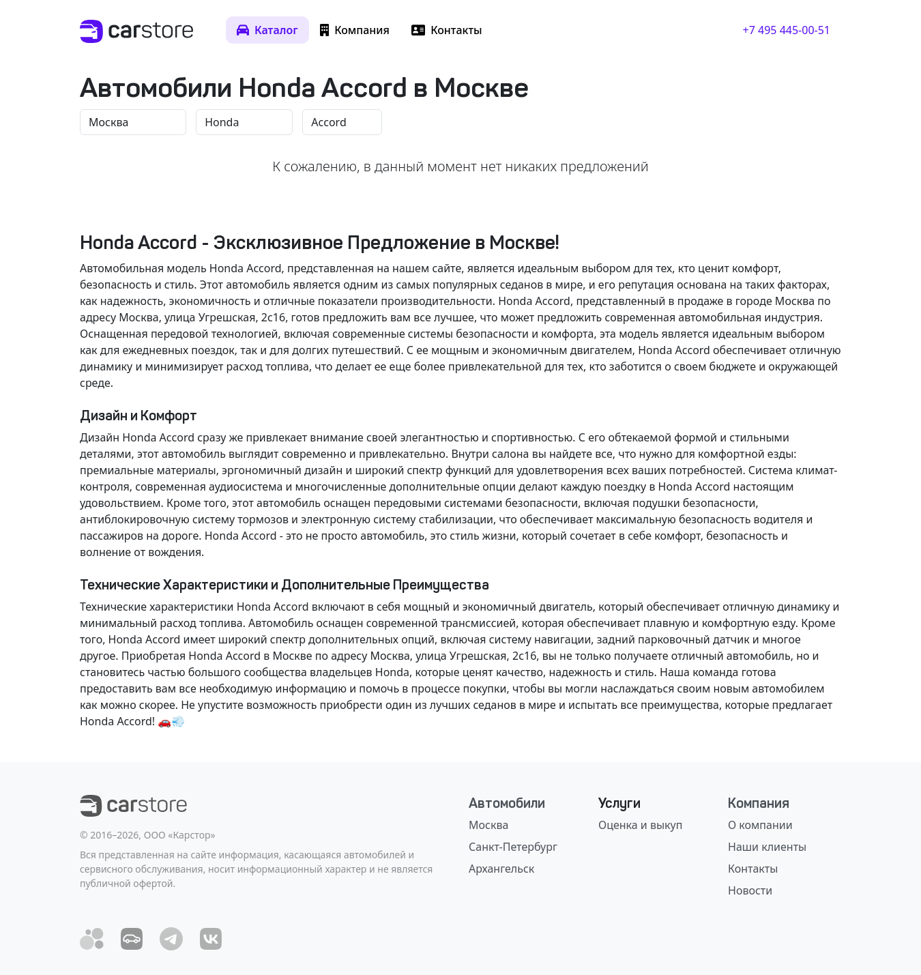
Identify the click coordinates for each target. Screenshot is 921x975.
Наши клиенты (767, 846)
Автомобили (507, 803)
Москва (488, 824)
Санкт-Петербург (513, 846)
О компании (760, 824)
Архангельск (501, 868)
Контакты (753, 868)
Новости (750, 890)
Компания (758, 803)
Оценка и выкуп (640, 824)
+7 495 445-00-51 (786, 30)
